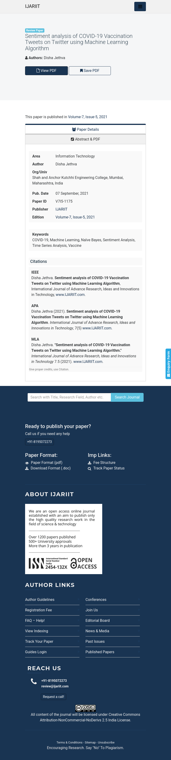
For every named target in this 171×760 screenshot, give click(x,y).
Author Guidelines (39, 599)
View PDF (46, 70)
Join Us (92, 610)
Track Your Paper (39, 641)
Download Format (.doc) (51, 468)
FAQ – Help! (35, 620)
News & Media (97, 631)
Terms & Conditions (69, 742)
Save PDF (89, 70)
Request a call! (53, 697)
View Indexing (36, 631)
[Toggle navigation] (140, 6)
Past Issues (95, 641)
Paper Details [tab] (85, 129)
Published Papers (100, 652)
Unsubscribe (106, 742)
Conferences (96, 599)
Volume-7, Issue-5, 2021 (87, 117)
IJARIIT (32, 6)
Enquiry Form (168, 364)
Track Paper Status (109, 468)
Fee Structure (104, 462)
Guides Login (36, 652)
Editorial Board (98, 620)
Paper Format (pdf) (46, 462)
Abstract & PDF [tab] (85, 139)
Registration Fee (38, 610)
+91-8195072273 (39, 442)
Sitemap (90, 742)
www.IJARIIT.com (70, 294)
